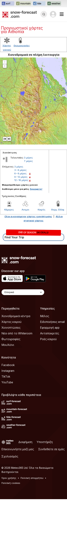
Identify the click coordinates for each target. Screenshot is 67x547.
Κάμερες (9, 209)
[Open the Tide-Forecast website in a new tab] (39, 3)
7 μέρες (28, 161)
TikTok (5, 376)
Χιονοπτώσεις (11, 327)
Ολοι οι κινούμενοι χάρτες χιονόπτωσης (28, 216)
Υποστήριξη (45, 442)
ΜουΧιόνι (7, 345)
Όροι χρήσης (8, 477)
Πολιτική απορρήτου (32, 477)
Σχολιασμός (9, 456)
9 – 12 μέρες (21, 176)
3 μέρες (28, 157)
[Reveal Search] (44, 14)
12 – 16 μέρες (21, 180)
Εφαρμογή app (49, 327)
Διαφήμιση (25, 442)
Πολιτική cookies (10, 483)
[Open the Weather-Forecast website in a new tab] (54, 3)
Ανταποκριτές (49, 333)
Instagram (7, 371)
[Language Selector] (22, 292)
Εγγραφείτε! (36, 189)
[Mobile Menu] (61, 14)
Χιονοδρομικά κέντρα (15, 316)
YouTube (7, 382)
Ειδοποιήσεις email (52, 322)
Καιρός (41, 209)
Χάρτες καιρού (11, 322)
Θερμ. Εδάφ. (58, 209)
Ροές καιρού (48, 339)
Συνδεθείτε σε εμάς (51, 449)
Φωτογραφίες (10, 339)
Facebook (8, 365)
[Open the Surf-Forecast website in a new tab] (7, 3)
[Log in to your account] (53, 14)
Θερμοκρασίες (22, 45)
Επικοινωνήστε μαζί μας (17, 449)
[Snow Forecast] (19, 14)
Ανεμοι (25, 209)
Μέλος (44, 316)
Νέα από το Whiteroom (16, 333)
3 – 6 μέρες (20, 170)
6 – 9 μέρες (20, 173)
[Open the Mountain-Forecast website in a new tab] (23, 3)
